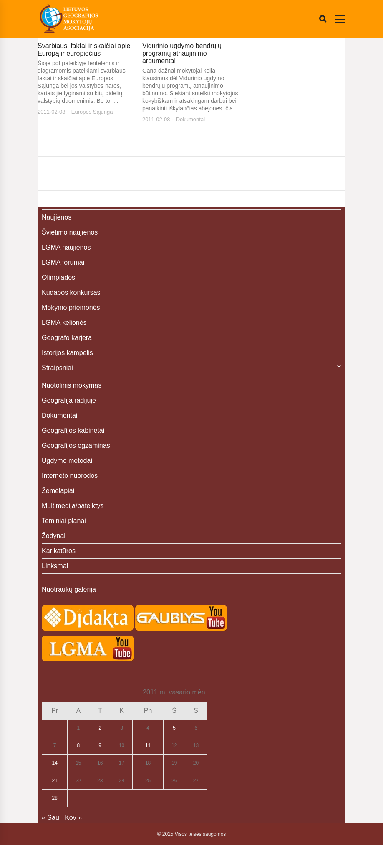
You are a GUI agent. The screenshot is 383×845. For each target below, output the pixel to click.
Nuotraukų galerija (69, 589)
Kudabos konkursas (71, 292)
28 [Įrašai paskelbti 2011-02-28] (55, 798)
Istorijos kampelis (67, 352)
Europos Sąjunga (92, 112)
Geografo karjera (67, 337)
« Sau (50, 817)
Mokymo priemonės (71, 307)
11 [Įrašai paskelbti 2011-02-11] (148, 745)
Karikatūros (59, 550)
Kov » (73, 817)
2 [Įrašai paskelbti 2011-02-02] (99, 728)
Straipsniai (57, 367)
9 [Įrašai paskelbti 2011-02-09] (99, 745)
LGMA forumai (63, 262)
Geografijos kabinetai (73, 430)
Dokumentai (190, 119)
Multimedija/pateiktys (73, 505)
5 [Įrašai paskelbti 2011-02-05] (174, 728)
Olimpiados (58, 277)
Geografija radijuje (69, 400)
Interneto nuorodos (70, 475)
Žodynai (54, 535)
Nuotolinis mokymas (71, 385)
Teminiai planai (64, 520)
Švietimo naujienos (70, 232)
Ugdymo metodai (67, 460)
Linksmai (55, 565)
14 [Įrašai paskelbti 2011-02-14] (55, 763)
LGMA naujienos (66, 247)
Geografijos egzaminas (76, 445)
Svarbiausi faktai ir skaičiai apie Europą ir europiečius (84, 49)
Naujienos (56, 217)
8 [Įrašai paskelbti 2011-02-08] (78, 745)
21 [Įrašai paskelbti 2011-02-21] (55, 781)
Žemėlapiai (58, 490)
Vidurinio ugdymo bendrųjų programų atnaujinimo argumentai (182, 53)
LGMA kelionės (64, 322)
